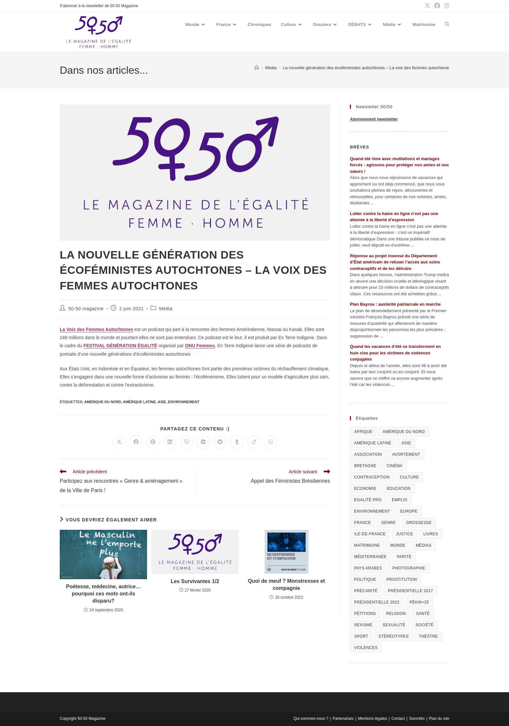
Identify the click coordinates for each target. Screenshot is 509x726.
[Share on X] (119, 442)
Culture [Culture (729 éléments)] (409, 477)
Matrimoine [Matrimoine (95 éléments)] (367, 545)
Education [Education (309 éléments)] (398, 488)
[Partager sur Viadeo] (253, 442)
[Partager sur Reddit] (220, 442)
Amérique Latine (139, 402)
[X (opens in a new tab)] (427, 6)
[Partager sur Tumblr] (236, 442)
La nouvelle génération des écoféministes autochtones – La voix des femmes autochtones (367, 67)
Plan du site (439, 718)
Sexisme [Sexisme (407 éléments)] (363, 625)
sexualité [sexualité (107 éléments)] (394, 625)
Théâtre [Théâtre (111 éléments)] (428, 636)
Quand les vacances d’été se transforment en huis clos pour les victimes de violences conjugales (395, 353)
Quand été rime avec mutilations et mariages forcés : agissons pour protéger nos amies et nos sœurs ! (399, 165)
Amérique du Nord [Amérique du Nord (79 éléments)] (404, 431)
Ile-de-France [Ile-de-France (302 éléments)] (370, 534)
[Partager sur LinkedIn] (169, 442)
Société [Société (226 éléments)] (424, 625)
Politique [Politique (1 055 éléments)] (365, 579)
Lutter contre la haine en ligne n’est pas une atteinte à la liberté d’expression (394, 217)
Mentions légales (372, 718)
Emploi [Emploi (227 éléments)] (399, 500)
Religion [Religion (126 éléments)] (396, 613)
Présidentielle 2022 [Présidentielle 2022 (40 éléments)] (376, 602)
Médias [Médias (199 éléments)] (423, 545)
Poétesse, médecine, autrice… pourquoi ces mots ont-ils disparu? (103, 594)
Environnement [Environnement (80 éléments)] (372, 511)
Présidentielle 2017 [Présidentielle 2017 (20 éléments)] (410, 591)
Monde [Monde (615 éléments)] (397, 545)
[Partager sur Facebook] (136, 442)
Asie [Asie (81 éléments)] (406, 443)
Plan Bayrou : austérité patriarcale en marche (395, 304)
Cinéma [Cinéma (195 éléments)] (395, 466)
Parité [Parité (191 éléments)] (404, 556)
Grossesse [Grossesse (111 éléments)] (419, 522)
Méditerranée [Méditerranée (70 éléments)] (370, 556)
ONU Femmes (200, 345)
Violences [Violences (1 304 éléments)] (366, 647)
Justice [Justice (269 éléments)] (404, 534)
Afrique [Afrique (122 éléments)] (363, 431)
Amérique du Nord (102, 402)
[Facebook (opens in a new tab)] (437, 6)
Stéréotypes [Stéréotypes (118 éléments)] (394, 636)
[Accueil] (257, 67)
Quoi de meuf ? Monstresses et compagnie (286, 584)
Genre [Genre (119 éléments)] (388, 522)
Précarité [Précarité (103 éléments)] (366, 591)
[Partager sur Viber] (186, 442)
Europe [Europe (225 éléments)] (408, 511)
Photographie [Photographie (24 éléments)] (408, 568)
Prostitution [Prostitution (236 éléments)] (401, 579)
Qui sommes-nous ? (310, 718)
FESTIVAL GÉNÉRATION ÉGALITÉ (120, 345)
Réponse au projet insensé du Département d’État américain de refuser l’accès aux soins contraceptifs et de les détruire (395, 262)
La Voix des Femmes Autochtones (96, 329)
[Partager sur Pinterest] (152, 442)
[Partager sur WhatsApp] (270, 442)
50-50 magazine (86, 308)
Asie (162, 402)
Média (165, 308)
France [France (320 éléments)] (362, 522)
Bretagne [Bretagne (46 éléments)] (365, 466)
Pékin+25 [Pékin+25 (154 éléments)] (419, 602)
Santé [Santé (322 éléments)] (423, 613)
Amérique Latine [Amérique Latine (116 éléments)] (372, 443)
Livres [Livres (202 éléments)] (430, 534)
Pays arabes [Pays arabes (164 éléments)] (368, 568)
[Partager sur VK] (203, 442)
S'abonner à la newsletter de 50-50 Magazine (99, 6)
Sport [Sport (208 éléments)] (361, 636)
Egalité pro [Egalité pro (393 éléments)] (367, 500)
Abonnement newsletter (374, 119)
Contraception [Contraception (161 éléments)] (372, 477)
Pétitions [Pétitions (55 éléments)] (365, 613)
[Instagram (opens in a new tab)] (445, 6)
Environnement (184, 402)
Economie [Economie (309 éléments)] (365, 488)
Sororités (417, 718)
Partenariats (343, 718)
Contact (398, 718)
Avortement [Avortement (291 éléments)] (406, 454)
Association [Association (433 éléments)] (368, 454)
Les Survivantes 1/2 (195, 581)
